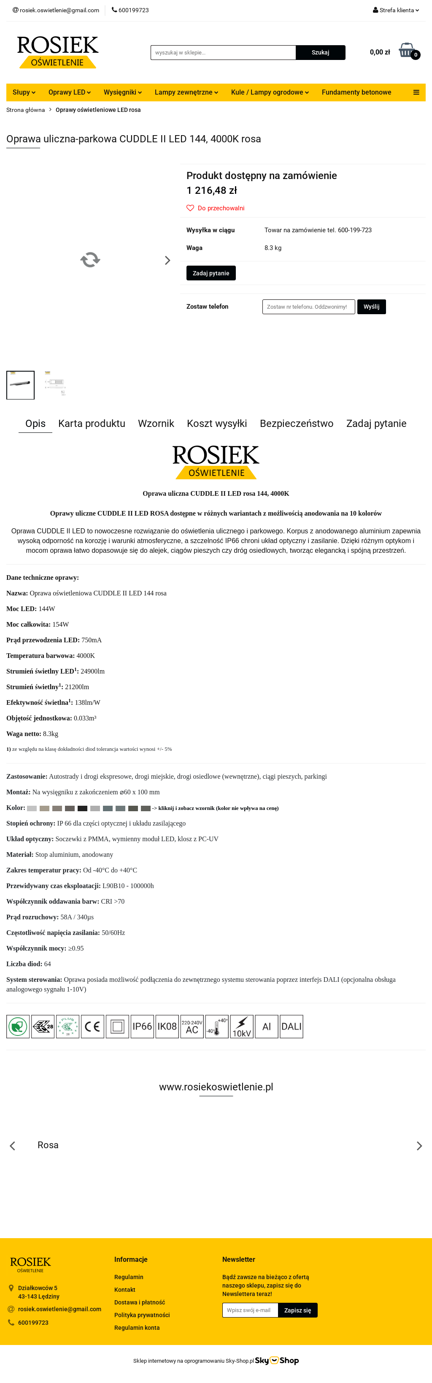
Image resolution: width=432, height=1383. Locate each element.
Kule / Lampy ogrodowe (270, 92)
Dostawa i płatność (139, 1302)
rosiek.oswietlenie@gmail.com (59, 1309)
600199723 (33, 1322)
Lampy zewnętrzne (187, 92)
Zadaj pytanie (211, 273)
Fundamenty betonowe (357, 92)
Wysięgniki (123, 92)
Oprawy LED (70, 92)
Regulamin (128, 1277)
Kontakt (124, 1289)
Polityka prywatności (142, 1315)
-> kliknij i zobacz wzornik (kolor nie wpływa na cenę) (215, 808)
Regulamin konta (137, 1327)
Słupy (24, 92)
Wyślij (372, 306)
